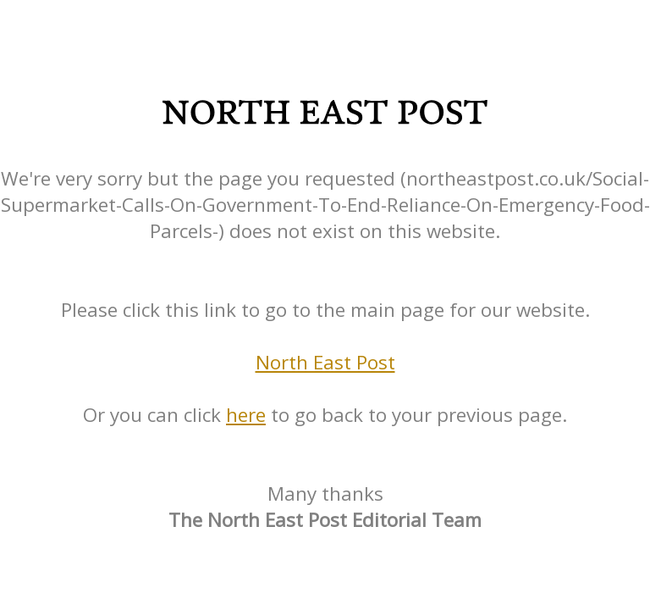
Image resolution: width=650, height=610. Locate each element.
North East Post (325, 362)
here (246, 415)
